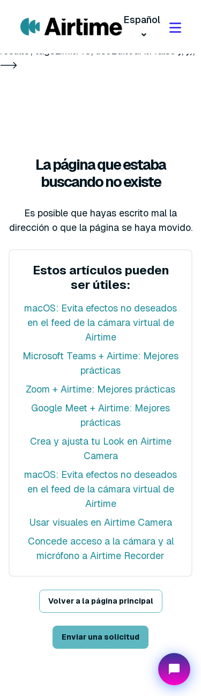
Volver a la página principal (100, 601)
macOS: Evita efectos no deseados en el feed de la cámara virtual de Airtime (100, 322)
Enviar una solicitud (100, 637)
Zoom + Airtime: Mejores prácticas (100, 389)
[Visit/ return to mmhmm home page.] (71, 26)
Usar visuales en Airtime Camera (100, 522)
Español (141, 19)
